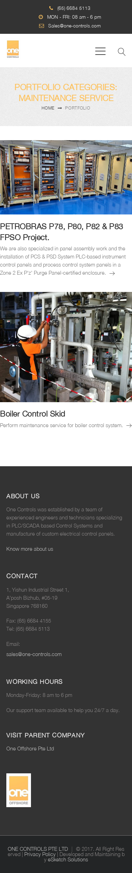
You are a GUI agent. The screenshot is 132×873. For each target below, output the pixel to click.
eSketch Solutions (68, 859)
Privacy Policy (40, 854)
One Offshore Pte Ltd (30, 749)
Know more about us (29, 549)
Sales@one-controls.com (74, 26)
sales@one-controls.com (34, 654)
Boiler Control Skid (32, 413)
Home (48, 108)
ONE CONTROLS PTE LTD (38, 849)
